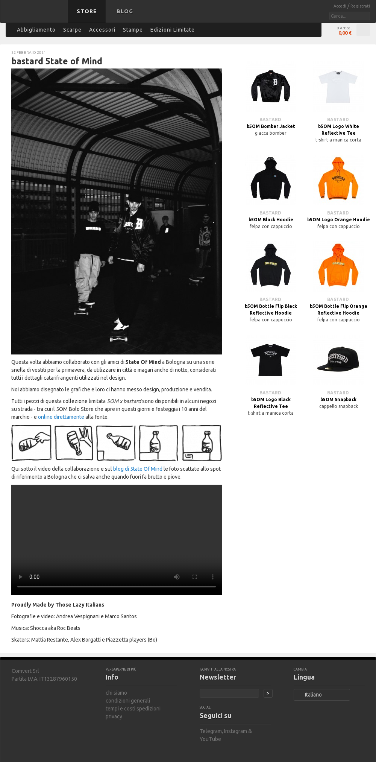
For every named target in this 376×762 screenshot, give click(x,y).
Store (87, 11)
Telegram (211, 731)
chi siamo (116, 693)
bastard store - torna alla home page (35, 16)
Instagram (235, 731)
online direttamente (61, 417)
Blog (125, 11)
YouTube (210, 739)
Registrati (360, 6)
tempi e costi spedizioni (133, 709)
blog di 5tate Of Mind (137, 469)
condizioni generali (128, 701)
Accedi (340, 6)
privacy (114, 716)
